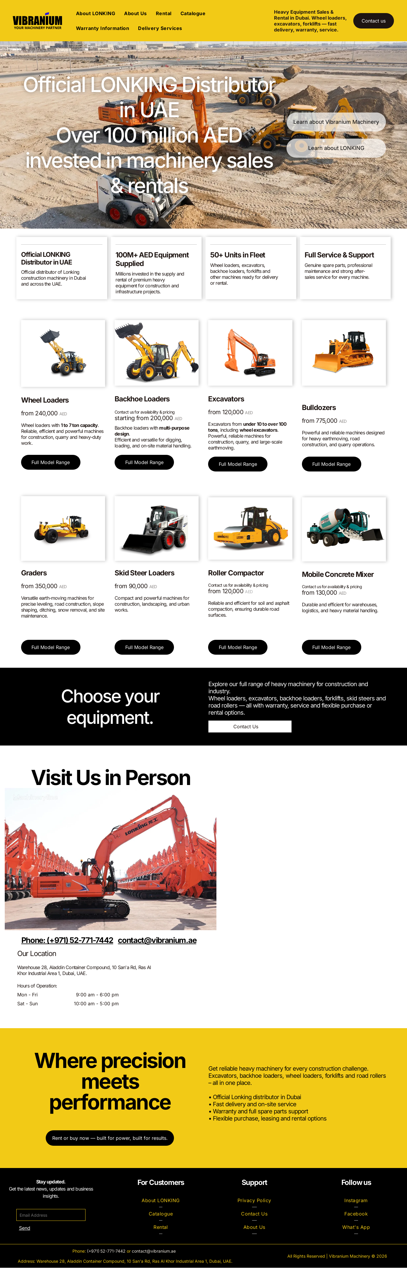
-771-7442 (115, 1257)
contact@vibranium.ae (154, 1257)
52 (102, 1257)
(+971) (93, 1257)
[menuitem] (96, 16)
